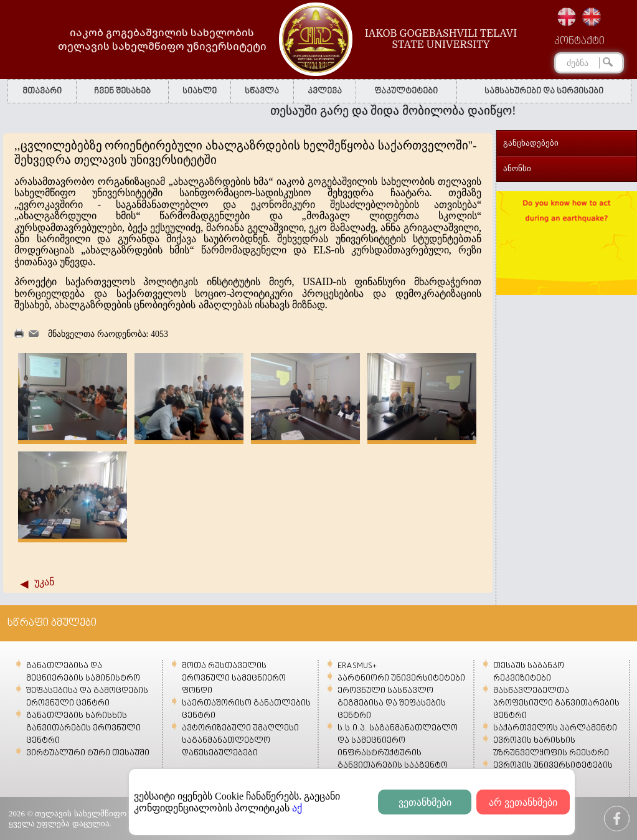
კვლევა (325, 91)
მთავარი (42, 91)
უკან (44, 582)
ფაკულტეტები (406, 91)
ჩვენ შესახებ (122, 91)
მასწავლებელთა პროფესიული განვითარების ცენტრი (556, 703)
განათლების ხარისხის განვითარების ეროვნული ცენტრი (83, 728)
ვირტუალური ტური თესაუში (87, 753)
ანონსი (517, 168)
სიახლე (199, 91)
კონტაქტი (579, 42)
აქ (297, 808)
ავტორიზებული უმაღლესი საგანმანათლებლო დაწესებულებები (240, 740)
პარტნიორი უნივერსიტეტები (401, 678)
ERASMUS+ (357, 666)
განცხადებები (531, 143)
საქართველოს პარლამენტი (555, 728)
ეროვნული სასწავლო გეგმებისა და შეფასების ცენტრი (391, 703)
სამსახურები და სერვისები (543, 91)
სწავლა (262, 91)
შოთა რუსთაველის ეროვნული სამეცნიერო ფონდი (234, 678)
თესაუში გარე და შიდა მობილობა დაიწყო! (404, 110)
